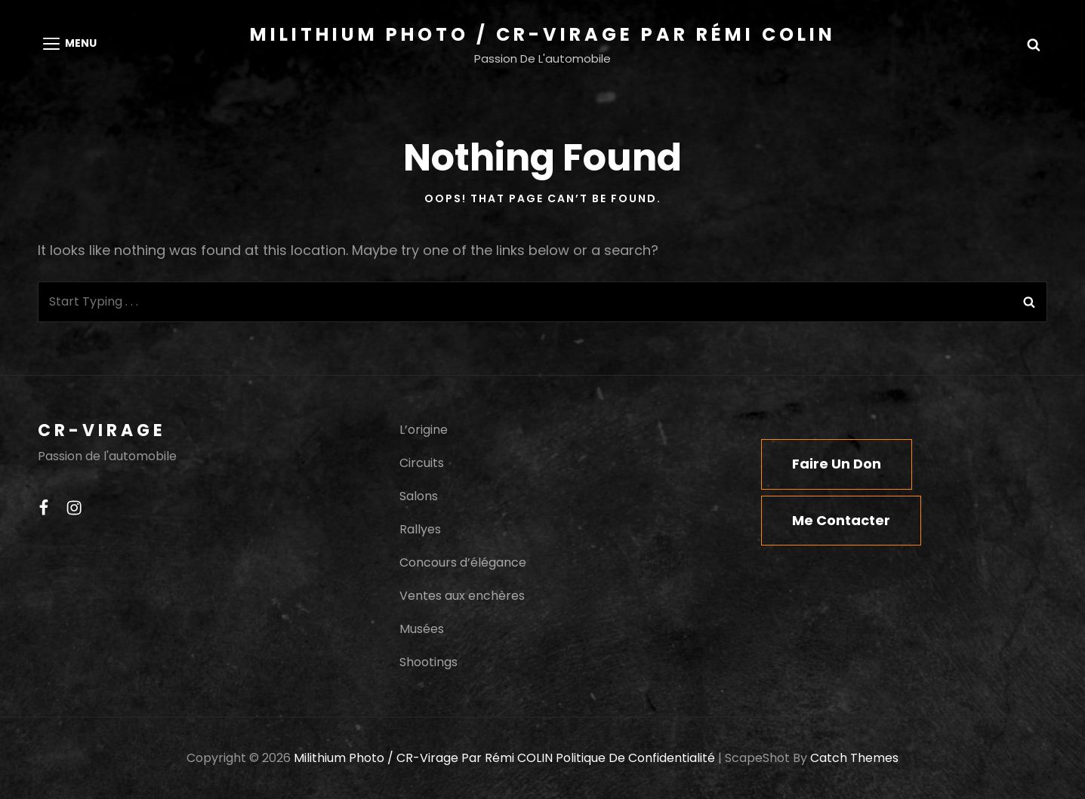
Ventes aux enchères (462, 595)
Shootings (428, 662)
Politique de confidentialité (635, 758)
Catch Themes (854, 758)
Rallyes (420, 529)
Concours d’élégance (462, 562)
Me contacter (841, 520)
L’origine (423, 429)
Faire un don (836, 463)
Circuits (421, 463)
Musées (421, 629)
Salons (418, 496)
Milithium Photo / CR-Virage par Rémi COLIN (543, 34)
